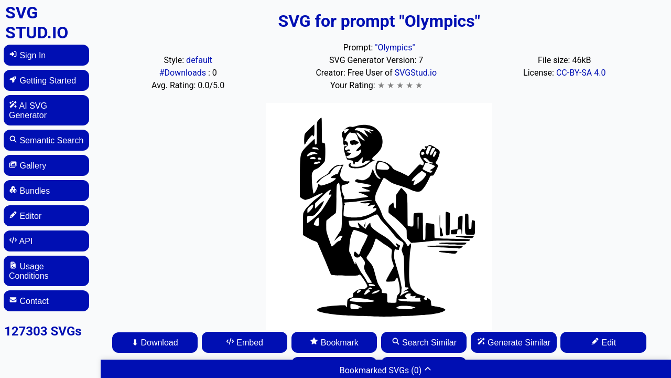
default (199, 60)
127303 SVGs (43, 331)
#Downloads (183, 73)
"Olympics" (395, 47)
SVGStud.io (416, 73)
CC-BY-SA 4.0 (581, 73)
